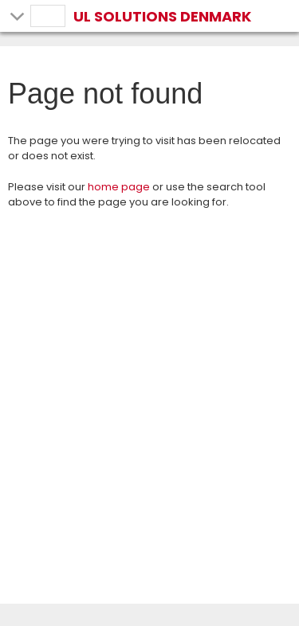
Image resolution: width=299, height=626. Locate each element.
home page (119, 186)
